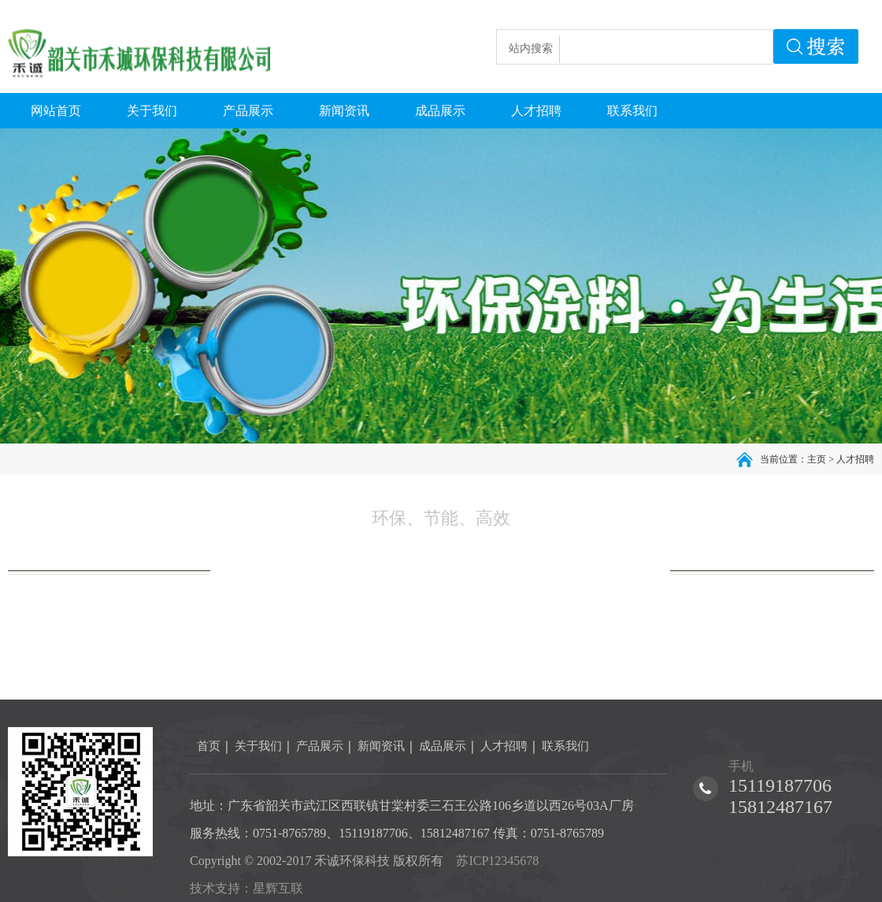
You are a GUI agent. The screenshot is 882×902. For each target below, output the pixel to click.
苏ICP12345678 (497, 860)
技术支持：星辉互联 (246, 888)
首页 (208, 746)
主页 (816, 459)
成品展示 (442, 746)
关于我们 (258, 746)
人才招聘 (855, 459)
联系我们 (565, 746)
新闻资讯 (381, 746)
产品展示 (319, 746)
